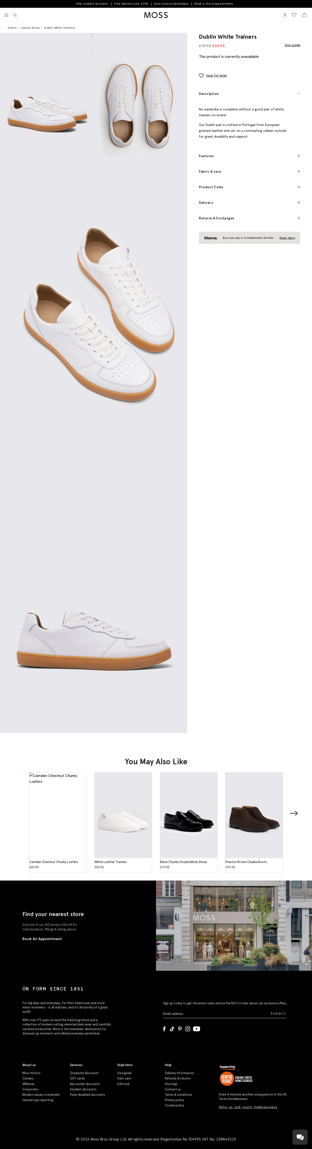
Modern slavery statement (41, 1095)
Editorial (123, 1084)
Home (12, 27)
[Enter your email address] (216, 1013)
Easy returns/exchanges (171, 3)
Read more (287, 238)
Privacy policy (174, 1100)
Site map (171, 1084)
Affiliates (28, 1084)
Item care (124, 1078)
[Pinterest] (179, 1027)
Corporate (30, 1089)
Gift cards (77, 1078)
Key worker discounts (85, 1084)
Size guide (292, 45)
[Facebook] (164, 1027)
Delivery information (179, 1073)
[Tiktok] (172, 1027)
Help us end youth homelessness (248, 1107)
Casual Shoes (30, 27)
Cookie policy (174, 1105)
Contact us (173, 1089)
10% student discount (92, 3)
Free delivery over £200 (131, 3)
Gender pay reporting (37, 1100)
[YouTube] (196, 1027)
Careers (28, 1078)
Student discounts (83, 1089)
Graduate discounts (84, 1073)
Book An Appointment (42, 938)
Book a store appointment (214, 3)
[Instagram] (187, 1027)
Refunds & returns (178, 1078)
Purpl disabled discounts (87, 1095)
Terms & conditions (178, 1095)
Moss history (31, 1073)
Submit (279, 1013)
